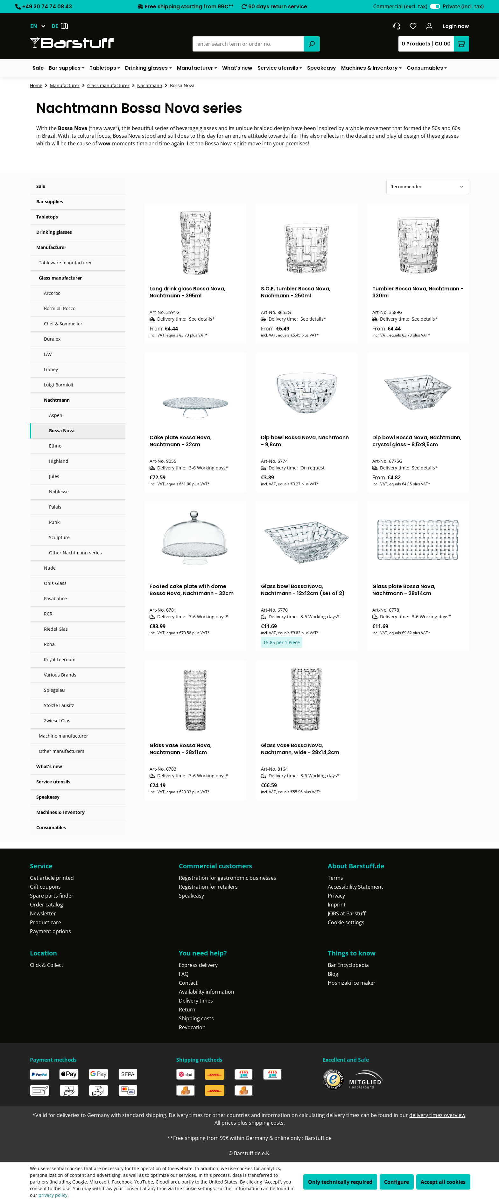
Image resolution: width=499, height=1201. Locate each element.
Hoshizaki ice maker (352, 982)
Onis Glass (55, 583)
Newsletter (43, 913)
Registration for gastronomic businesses (227, 877)
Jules (54, 476)
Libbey (51, 369)
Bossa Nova (61, 430)
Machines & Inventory (60, 812)
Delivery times (196, 1000)
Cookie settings (346, 922)
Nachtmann (57, 400)
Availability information (206, 991)
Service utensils (53, 782)
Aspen (55, 415)
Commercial (400, 6)
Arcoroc (52, 293)
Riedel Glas (56, 629)
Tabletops (47, 217)
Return (187, 1009)
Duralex (52, 339)
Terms (335, 877)
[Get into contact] (397, 26)
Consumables (51, 827)
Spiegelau (54, 690)
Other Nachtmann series (75, 553)
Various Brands (60, 675)
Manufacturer (51, 247)
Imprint (337, 904)
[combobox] (248, 44)
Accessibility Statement (355, 886)
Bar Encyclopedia (348, 964)
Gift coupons (45, 886)
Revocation (192, 1027)
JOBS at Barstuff (347, 913)
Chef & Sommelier (63, 324)
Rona (49, 644)
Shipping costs (196, 1018)
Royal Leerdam (59, 659)
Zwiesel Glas (57, 721)
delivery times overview (437, 1115)
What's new (49, 766)
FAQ (183, 973)
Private (463, 6)
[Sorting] (427, 186)
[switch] (435, 6)
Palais (55, 507)
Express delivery (198, 964)
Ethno (55, 446)
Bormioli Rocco (59, 308)
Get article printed (52, 877)
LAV (48, 354)
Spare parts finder (52, 895)
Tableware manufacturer (65, 263)
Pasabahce (55, 598)
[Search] (312, 44)
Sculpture (59, 537)
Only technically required (340, 1181)
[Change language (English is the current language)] (41, 26)
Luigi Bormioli (58, 385)
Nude (50, 568)
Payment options (50, 931)
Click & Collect (46, 964)
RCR (48, 614)
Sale (40, 186)
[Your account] (429, 26)
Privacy (336, 895)
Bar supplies (49, 201)
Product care (45, 922)
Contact (188, 982)
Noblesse (59, 492)
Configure (396, 1181)
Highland (58, 461)
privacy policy (53, 1195)
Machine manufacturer (63, 736)
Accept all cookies (443, 1181)
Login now (456, 26)
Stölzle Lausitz (59, 705)
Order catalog (46, 904)
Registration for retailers (208, 886)
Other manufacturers (61, 751)
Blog (333, 973)
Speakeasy (48, 797)
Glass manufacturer (60, 278)
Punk (54, 522)
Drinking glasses (54, 232)
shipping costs (266, 1122)
